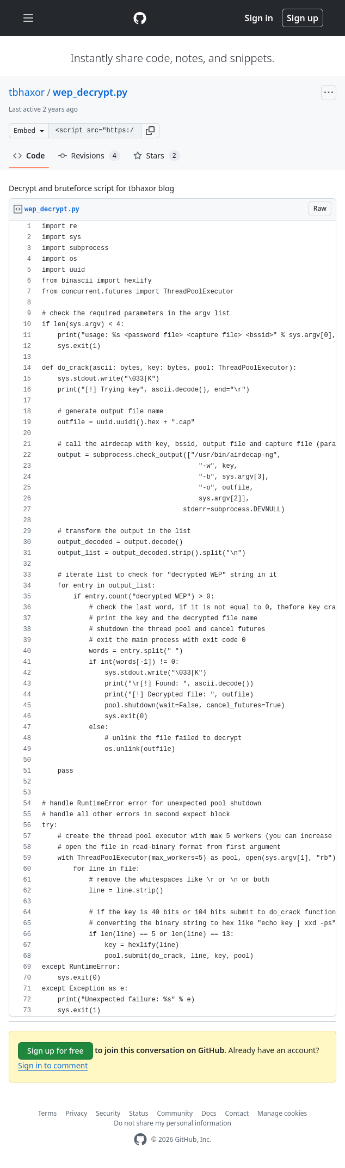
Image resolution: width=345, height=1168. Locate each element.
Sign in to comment (53, 1065)
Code (29, 155)
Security (108, 1113)
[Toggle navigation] (28, 18)
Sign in (259, 18)
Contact (237, 1113)
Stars (156, 155)
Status (138, 1113)
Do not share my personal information (172, 1123)
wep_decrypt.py (90, 92)
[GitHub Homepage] (140, 1139)
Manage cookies (282, 1113)
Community (175, 1113)
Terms (47, 1113)
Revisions (89, 155)
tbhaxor (27, 92)
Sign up (302, 18)
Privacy (76, 1113)
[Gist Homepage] (139, 18)
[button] (150, 130)
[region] (172, 619)
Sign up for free (55, 1050)
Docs (209, 1113)
